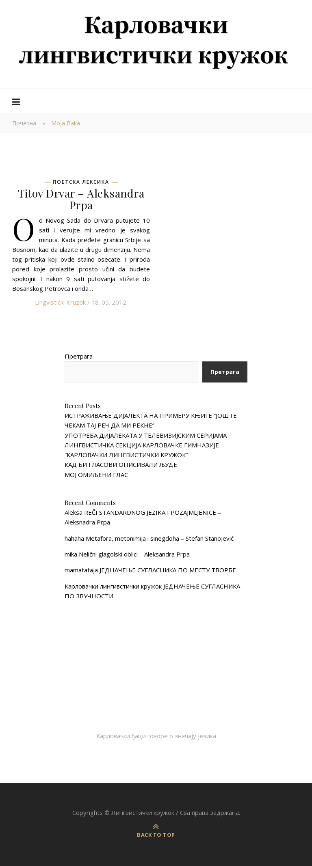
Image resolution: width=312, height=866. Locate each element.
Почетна (24, 123)
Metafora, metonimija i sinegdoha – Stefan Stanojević (160, 538)
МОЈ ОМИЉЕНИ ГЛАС (96, 475)
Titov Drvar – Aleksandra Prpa (81, 199)
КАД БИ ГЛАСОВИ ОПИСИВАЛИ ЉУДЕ (121, 464)
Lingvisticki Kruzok (60, 302)
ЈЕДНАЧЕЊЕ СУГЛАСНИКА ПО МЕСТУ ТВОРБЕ (168, 570)
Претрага (79, 356)
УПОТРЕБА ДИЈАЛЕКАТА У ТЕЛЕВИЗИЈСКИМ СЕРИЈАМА (146, 435)
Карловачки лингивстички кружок (113, 586)
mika (71, 554)
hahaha (74, 538)
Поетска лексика (81, 182)
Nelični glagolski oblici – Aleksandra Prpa (134, 554)
